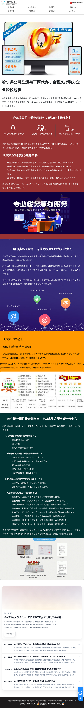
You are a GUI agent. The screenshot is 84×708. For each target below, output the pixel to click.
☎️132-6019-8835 (76, 3)
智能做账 (52, 11)
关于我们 (32, 701)
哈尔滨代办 (32, 7)
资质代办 (73, 7)
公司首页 (11, 7)
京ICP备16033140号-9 (27, 704)
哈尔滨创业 (73, 11)
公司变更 (11, 11)
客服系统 (32, 11)
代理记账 (52, 7)
